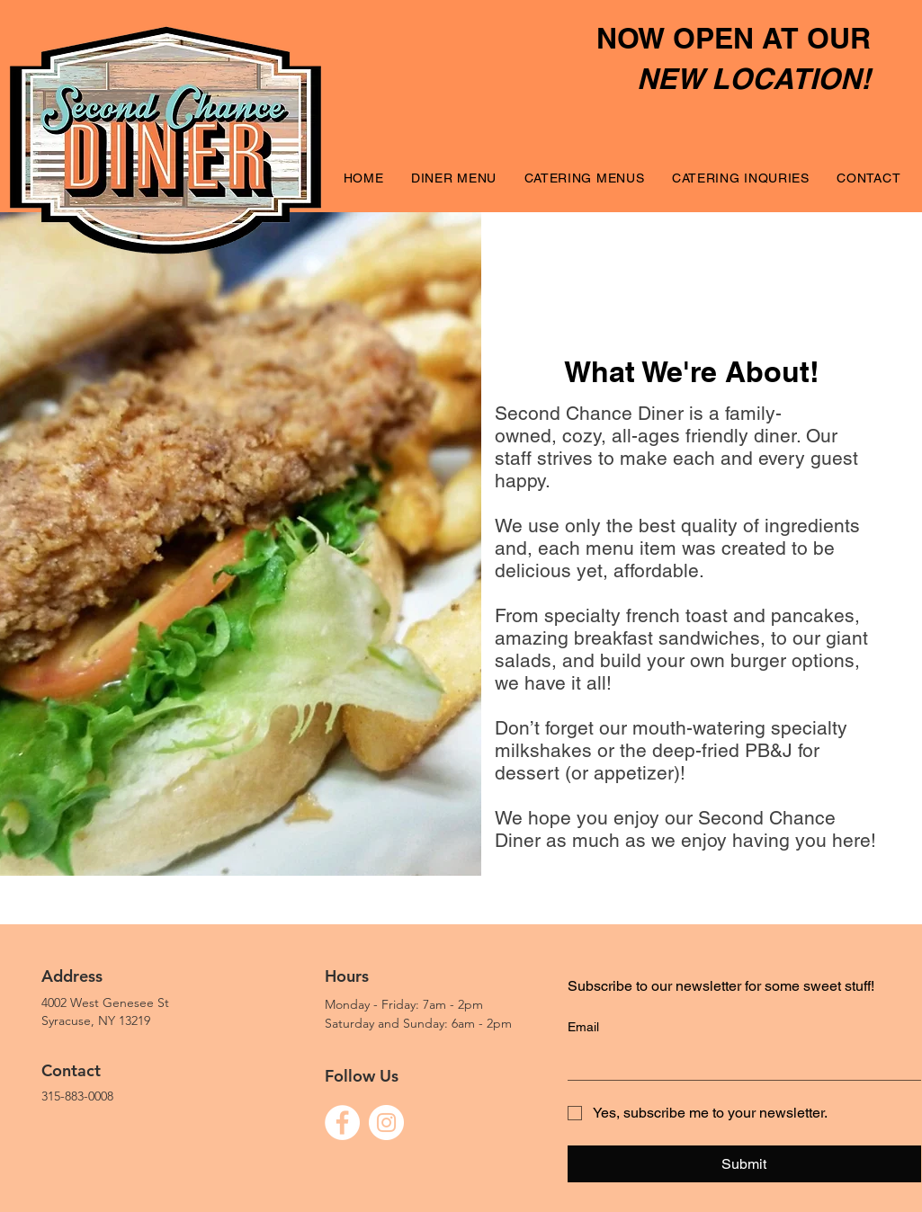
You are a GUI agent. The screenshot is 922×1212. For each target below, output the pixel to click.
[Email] (739, 1062)
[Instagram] (386, 1122)
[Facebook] (342, 1122)
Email (583, 1027)
